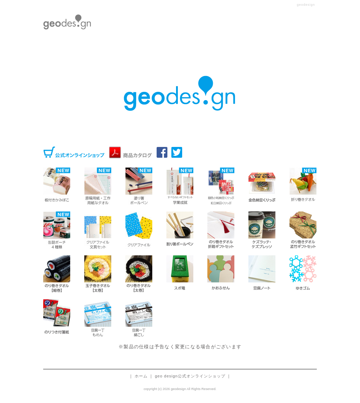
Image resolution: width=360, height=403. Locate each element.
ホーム (141, 376)
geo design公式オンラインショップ (190, 376)
